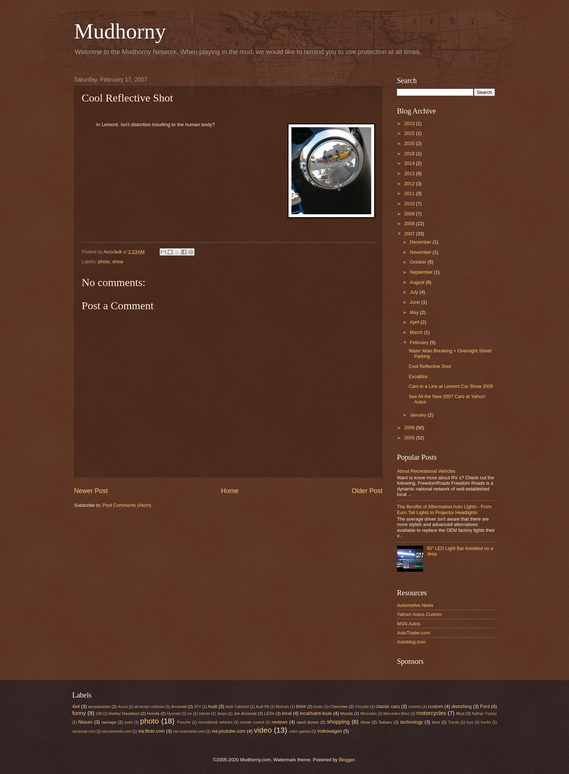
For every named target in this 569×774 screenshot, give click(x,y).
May (415, 312)
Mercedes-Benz (397, 714)
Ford (485, 706)
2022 (410, 133)
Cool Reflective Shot (430, 366)
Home (229, 490)
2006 (410, 427)
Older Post (367, 490)
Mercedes (368, 714)
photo (104, 261)
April (415, 322)
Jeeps (222, 714)
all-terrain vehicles (149, 707)
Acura (123, 707)
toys (470, 722)
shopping (338, 722)
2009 (410, 213)
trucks (486, 722)
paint (128, 722)
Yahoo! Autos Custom (419, 614)
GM (99, 714)
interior (204, 714)
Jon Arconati (245, 713)
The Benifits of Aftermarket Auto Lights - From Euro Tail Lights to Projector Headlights (444, 509)
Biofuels (282, 707)
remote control (252, 722)
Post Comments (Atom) (127, 505)
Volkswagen (329, 731)
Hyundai (174, 714)
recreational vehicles (215, 722)
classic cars (388, 706)
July (414, 292)
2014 (410, 163)
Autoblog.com (411, 642)
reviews (280, 722)
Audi (212, 706)
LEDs (269, 713)
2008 (410, 223)
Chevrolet (338, 706)
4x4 (76, 706)
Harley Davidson (124, 713)
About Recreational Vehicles (426, 471)
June (415, 302)
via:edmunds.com (116, 731)
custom (435, 706)
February (420, 342)
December (421, 242)
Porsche (184, 722)
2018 (410, 153)
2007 (410, 233)
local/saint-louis (316, 713)
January (418, 415)
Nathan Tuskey (484, 714)
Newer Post (91, 490)
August (418, 282)
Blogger (347, 759)
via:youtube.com (229, 731)
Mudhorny (120, 31)
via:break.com (83, 731)
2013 (410, 173)
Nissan (85, 722)
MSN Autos (408, 623)
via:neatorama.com (189, 731)
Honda (153, 713)
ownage (109, 722)
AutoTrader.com (413, 633)
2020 (410, 143)
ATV (197, 707)
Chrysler (362, 707)
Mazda (346, 713)
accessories (99, 706)
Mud (460, 713)
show (117, 261)
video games (299, 731)
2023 (410, 123)
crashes (414, 707)
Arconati (179, 706)
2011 (410, 193)
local (286, 713)
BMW (301, 706)
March (417, 332)
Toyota (453, 722)
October (418, 262)
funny (79, 713)
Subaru (385, 722)
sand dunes (307, 722)
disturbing (461, 706)
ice (189, 714)
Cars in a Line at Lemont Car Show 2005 (451, 386)
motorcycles (431, 713)
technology (411, 722)
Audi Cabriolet (237, 707)
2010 (410, 203)
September (422, 272)
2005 (410, 437)
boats (318, 707)
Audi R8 (262, 707)
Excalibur (418, 376)
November (421, 252)
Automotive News (415, 605)
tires (436, 722)
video (263, 730)
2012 (410, 183)
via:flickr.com (151, 731)
